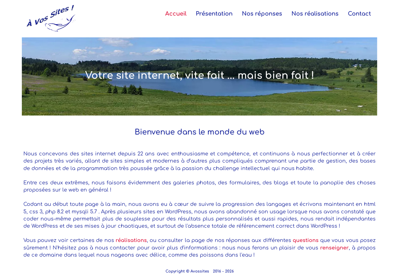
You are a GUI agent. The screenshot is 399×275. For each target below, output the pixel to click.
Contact (359, 14)
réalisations (131, 240)
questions (306, 240)
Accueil (175, 14)
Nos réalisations (315, 14)
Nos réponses (262, 14)
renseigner (334, 248)
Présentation (214, 14)
